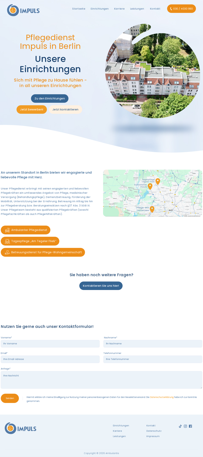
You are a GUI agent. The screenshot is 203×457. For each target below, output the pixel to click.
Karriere (117, 431)
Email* (4, 353)
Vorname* (6, 337)
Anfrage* (6, 368)
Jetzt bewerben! (31, 109)
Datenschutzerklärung (162, 397)
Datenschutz (154, 431)
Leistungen (119, 436)
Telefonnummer (112, 353)
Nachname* (110, 337)
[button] (78, 8)
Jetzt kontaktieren (65, 109)
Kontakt (155, 9)
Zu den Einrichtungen (50, 98)
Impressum (153, 436)
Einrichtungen (121, 425)
